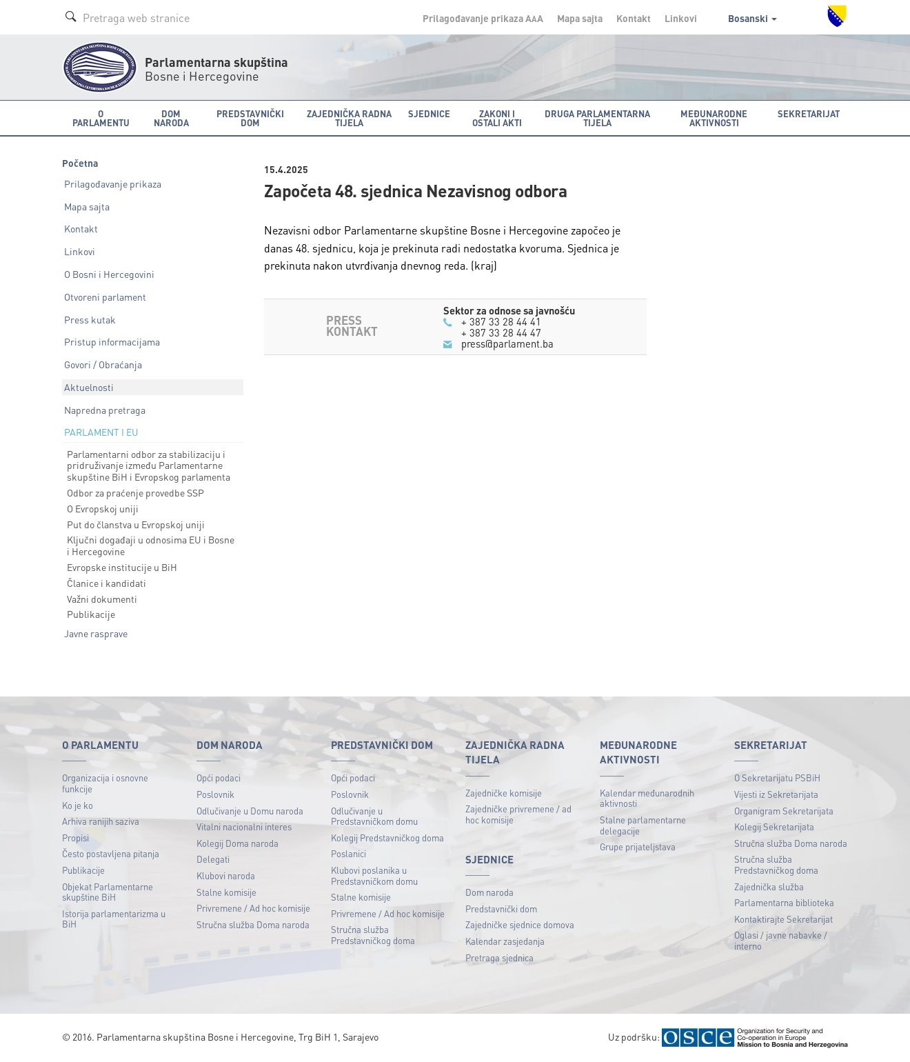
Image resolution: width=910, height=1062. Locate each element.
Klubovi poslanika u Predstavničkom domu (374, 875)
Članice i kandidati (106, 583)
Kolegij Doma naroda (237, 843)
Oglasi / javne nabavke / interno (780, 940)
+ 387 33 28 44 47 (501, 332)
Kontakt (633, 18)
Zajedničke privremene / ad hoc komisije (518, 814)
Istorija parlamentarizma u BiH (113, 919)
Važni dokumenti (102, 598)
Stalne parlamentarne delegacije (643, 825)
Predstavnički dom (501, 908)
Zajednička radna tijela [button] (349, 118)
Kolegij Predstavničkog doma (387, 837)
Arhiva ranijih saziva (100, 821)
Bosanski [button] (752, 18)
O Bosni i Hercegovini (109, 274)
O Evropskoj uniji (103, 508)
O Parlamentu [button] (101, 118)
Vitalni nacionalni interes (244, 826)
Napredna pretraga (104, 409)
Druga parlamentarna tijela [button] (597, 118)
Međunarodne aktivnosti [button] (713, 118)
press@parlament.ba (507, 343)
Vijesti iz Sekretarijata (776, 794)
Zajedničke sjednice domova (519, 924)
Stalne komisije (226, 892)
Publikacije (91, 614)
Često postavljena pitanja (110, 853)
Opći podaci (218, 777)
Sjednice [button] (429, 113)
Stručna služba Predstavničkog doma (373, 934)
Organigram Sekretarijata (783, 810)
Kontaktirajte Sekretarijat (783, 919)
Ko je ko (77, 805)
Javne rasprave (96, 633)
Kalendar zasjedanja (505, 941)
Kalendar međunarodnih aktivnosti (647, 798)
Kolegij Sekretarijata (774, 826)
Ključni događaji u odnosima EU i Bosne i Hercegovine (150, 545)
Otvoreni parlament (105, 296)
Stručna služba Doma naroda (253, 924)
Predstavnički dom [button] (250, 118)
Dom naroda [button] (171, 118)
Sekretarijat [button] (809, 113)
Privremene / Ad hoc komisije (253, 908)
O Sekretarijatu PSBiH (777, 777)
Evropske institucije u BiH (122, 567)
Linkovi (681, 18)
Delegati (213, 859)
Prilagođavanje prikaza (112, 183)
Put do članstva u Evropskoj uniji (136, 524)
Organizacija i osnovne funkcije (105, 783)
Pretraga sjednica (499, 957)
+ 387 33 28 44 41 (501, 321)
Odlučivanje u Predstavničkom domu (374, 816)
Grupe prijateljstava (638, 846)
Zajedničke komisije (503, 793)
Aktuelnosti (89, 387)
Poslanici (348, 853)
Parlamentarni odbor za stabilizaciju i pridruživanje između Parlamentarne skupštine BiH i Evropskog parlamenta (148, 465)
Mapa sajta (580, 18)
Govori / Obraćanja (103, 364)
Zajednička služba (769, 886)
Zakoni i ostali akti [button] (497, 118)
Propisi (75, 837)
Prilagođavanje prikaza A (483, 18)
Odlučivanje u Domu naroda (249, 810)
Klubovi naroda (225, 875)
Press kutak (90, 319)
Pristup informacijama (112, 341)
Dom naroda (489, 892)
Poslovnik (215, 794)
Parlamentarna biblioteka (784, 902)
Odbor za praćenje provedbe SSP (135, 492)
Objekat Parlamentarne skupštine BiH (107, 892)
